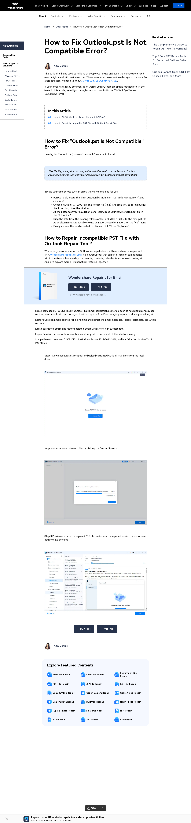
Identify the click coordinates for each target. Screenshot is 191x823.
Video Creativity (69, 5)
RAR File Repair (128, 684)
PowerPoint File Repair (128, 674)
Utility (133, 5)
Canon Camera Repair (97, 692)
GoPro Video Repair (130, 692)
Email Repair (62, 26)
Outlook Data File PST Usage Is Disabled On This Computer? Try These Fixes (12, 95)
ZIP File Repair (94, 684)
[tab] (12, 56)
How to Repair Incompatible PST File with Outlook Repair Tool (88, 123)
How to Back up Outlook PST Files (99, 80)
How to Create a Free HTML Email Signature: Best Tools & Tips (12, 71)
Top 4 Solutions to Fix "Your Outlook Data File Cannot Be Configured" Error (12, 90)
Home (47, 26)
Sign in (178, 5)
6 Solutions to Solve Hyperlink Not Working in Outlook (12, 114)
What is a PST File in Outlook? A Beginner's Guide (12, 76)
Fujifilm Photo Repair (64, 710)
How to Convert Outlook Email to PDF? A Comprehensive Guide (12, 109)
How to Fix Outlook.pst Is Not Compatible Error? (101, 26)
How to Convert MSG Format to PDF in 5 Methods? (12, 105)
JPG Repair (92, 719)
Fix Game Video (94, 710)
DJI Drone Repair (95, 701)
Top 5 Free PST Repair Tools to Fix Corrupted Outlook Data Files (171, 60)
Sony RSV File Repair (63, 692)
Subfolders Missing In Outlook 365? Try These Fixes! (12, 100)
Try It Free (78, 287)
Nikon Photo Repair (130, 701)
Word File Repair (61, 674)
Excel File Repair (95, 674)
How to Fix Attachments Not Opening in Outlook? (12, 81)
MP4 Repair (126, 710)
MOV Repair (59, 719)
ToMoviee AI (49, 5)
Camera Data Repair (63, 701)
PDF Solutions (117, 5)
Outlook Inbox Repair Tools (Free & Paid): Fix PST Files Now (11, 85)
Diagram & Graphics (93, 5)
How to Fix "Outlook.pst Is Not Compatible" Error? (81, 117)
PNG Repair (126, 719)
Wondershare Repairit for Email (67, 254)
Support (164, 5)
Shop (155, 5)
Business (145, 5)
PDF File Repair (61, 684)
